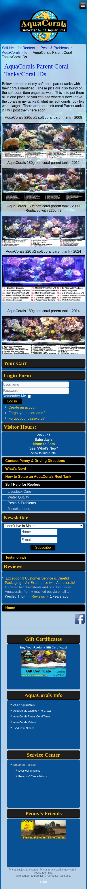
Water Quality (18, 497)
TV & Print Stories (23, 728)
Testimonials (16, 557)
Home (10, 608)
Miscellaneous (19, 509)
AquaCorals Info (14, 52)
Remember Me (14, 396)
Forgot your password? (26, 418)
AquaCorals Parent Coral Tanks (31, 716)
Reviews (38, 596)
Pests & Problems (55, 48)
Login (43, 881)
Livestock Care (19, 491)
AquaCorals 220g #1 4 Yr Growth (32, 710)
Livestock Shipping (29, 770)
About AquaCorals (24, 705)
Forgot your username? (26, 413)
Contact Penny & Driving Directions (35, 461)
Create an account (22, 407)
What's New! (15, 468)
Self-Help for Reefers (18, 48)
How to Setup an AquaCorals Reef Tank (38, 476)
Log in (12, 401)
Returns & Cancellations (32, 776)
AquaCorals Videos (24, 722)
